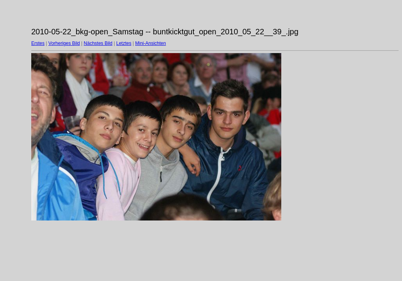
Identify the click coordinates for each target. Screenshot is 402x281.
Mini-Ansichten (150, 43)
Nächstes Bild (98, 43)
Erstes (38, 43)
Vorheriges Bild (64, 43)
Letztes (124, 43)
